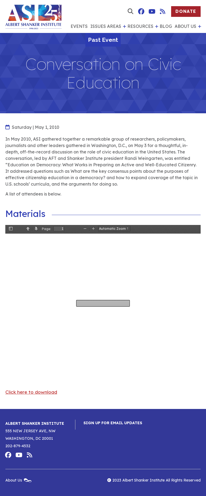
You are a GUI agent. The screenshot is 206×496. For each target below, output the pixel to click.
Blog (166, 26)
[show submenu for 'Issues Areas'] (123, 26)
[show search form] (130, 11)
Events (79, 26)
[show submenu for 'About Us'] (198, 26)
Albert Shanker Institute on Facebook (141, 11)
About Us (185, 26)
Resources (140, 26)
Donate (185, 11)
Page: (46, 229)
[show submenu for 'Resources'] (155, 26)
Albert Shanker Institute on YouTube (151, 11)
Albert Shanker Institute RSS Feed (162, 11)
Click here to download (31, 392)
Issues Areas (105, 26)
